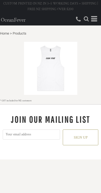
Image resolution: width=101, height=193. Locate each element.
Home (4, 33)
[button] (86, 18)
